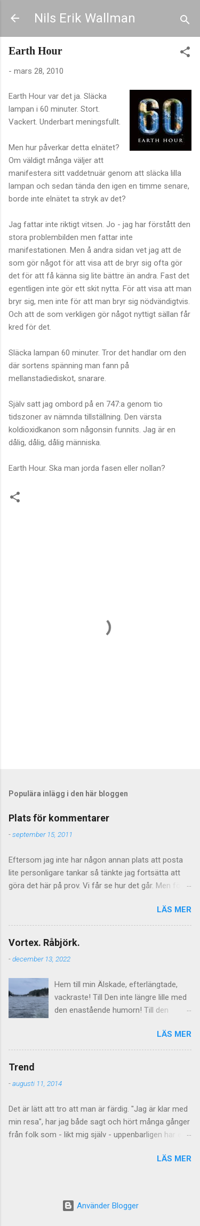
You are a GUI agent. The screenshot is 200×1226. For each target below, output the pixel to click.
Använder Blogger (100, 1206)
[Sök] (185, 21)
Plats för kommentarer (59, 818)
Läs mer (174, 909)
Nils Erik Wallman (84, 18)
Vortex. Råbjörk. (44, 942)
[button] (185, 53)
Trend (22, 1067)
